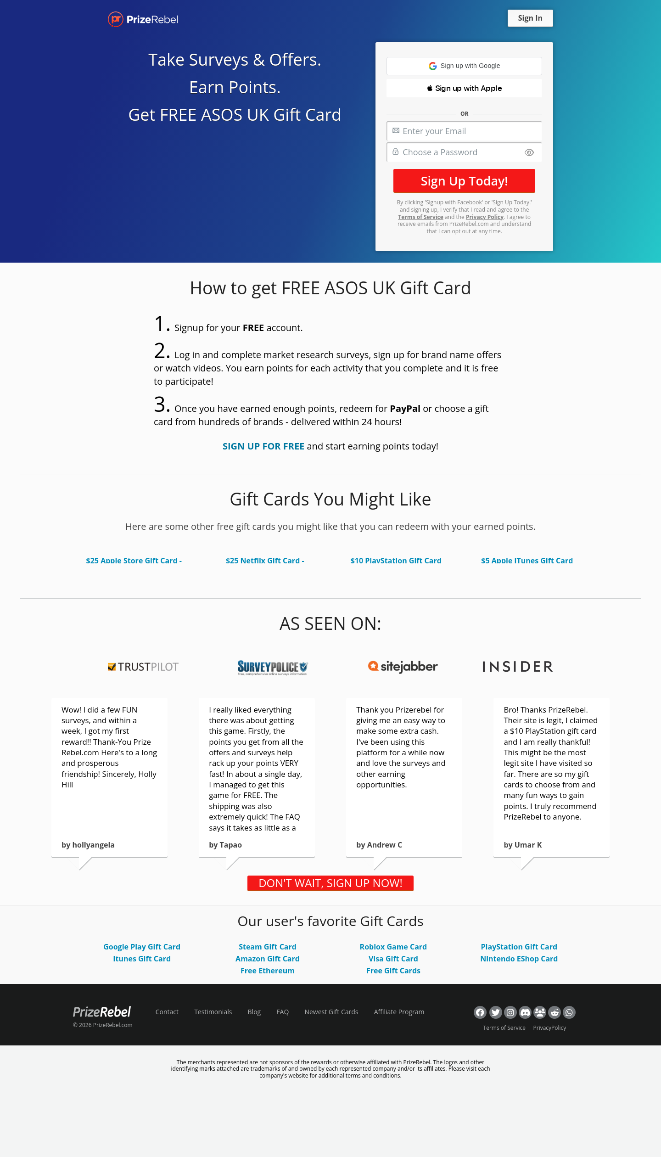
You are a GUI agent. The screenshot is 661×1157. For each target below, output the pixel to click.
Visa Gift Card (393, 959)
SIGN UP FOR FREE (263, 446)
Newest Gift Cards (331, 1011)
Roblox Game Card (393, 947)
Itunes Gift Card (142, 959)
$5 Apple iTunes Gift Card (527, 561)
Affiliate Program (399, 1011)
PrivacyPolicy (549, 1028)
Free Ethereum (268, 971)
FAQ (282, 1011)
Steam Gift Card (268, 947)
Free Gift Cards (393, 971)
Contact (167, 1011)
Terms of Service (420, 217)
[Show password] (529, 153)
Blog (254, 1011)
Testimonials (213, 1011)
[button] (464, 66)
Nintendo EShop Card (519, 959)
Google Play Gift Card (141, 947)
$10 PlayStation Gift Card (396, 561)
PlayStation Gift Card (519, 947)
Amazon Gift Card (267, 959)
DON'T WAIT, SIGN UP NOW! (330, 883)
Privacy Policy (485, 217)
